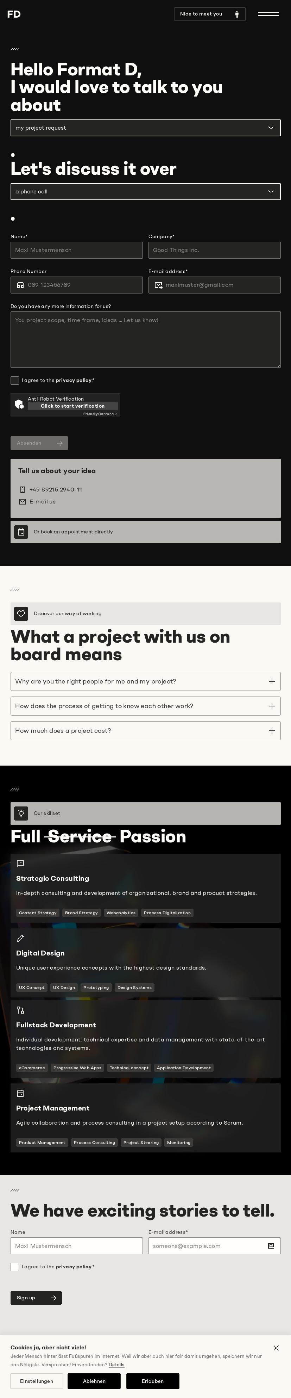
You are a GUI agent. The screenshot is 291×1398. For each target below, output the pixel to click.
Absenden (40, 443)
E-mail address (168, 271)
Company (161, 237)
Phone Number (29, 271)
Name (19, 237)
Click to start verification (73, 406)
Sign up (37, 1298)
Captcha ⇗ (100, 414)
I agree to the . (58, 380)
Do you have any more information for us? (61, 306)
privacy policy (74, 380)
